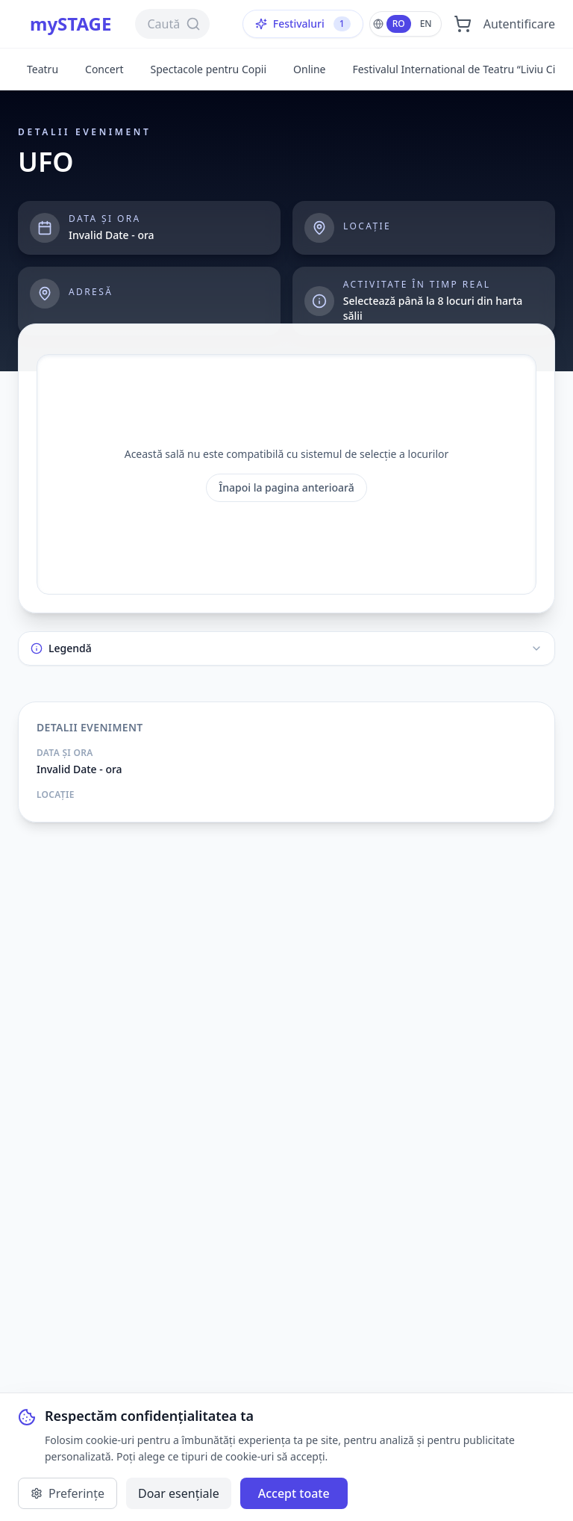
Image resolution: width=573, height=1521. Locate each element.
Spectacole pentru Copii (208, 69)
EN (426, 23)
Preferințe (67, 1493)
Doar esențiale (178, 1493)
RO (398, 23)
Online (309, 69)
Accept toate (294, 1493)
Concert (104, 69)
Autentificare (519, 24)
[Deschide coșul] (463, 24)
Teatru (42, 69)
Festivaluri (303, 23)
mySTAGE (70, 24)
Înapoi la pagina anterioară (286, 487)
